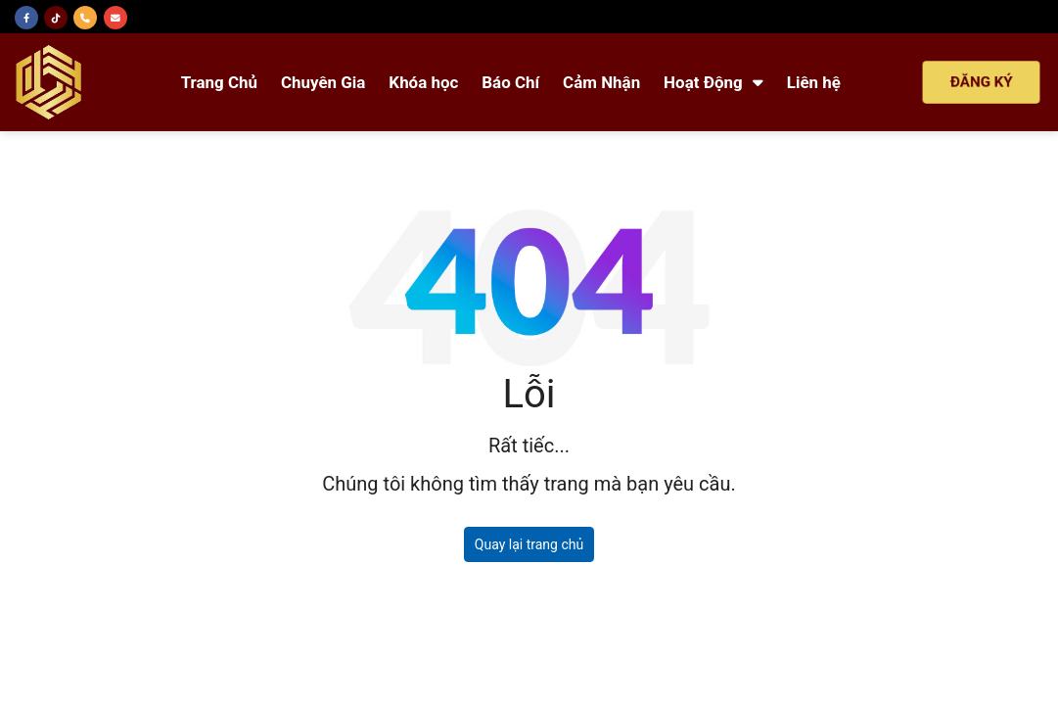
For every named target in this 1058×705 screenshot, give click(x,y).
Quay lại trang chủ (529, 544)
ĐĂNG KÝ (981, 81)
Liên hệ (814, 82)
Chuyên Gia (323, 82)
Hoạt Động (713, 82)
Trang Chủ (219, 82)
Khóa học (423, 82)
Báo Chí (510, 82)
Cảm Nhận (601, 82)
